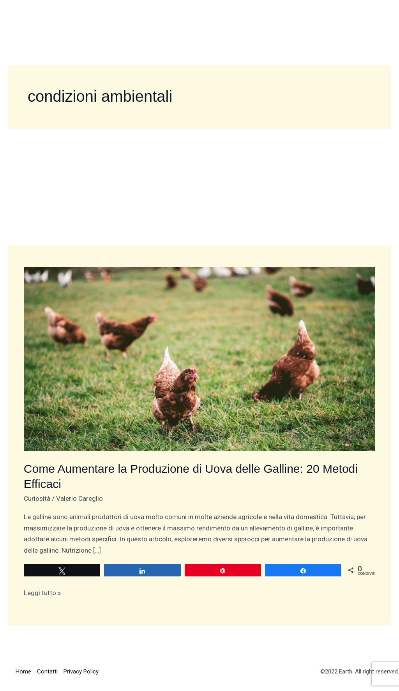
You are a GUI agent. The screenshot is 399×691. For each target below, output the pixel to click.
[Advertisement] (199, 186)
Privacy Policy (81, 671)
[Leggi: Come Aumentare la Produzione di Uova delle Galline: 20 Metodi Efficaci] (199, 358)
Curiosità (37, 498)
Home (23, 671)
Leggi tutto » (42, 592)
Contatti (47, 671)
